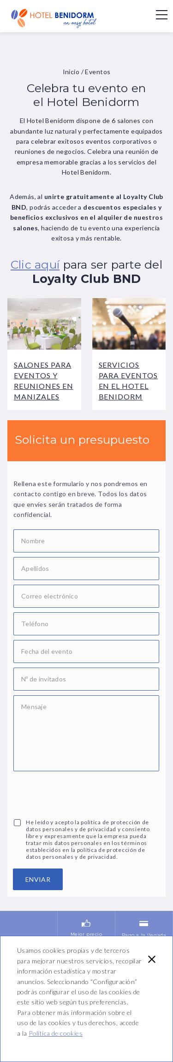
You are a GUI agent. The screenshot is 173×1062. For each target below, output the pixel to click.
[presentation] (83, 794)
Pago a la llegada (144, 905)
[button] (152, 959)
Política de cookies (56, 1033)
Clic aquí (35, 264)
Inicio (71, 72)
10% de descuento (28, 935)
